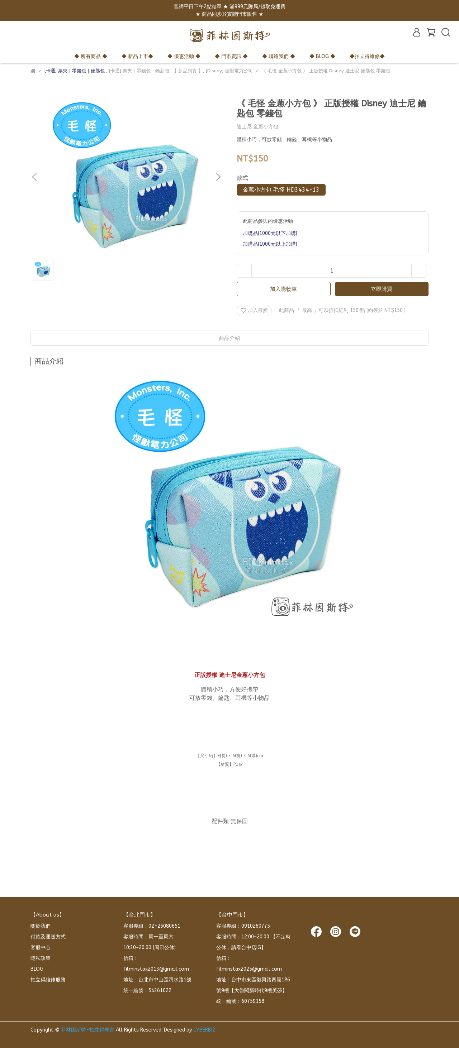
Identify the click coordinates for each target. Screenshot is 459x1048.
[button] (218, 177)
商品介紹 (229, 338)
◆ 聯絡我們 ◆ (278, 56)
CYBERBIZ (204, 1030)
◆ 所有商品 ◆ (90, 56)
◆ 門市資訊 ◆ (231, 56)
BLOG (36, 969)
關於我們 (40, 926)
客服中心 (40, 947)
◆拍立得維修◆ (367, 56)
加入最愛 (254, 310)
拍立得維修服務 (48, 980)
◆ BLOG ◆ (322, 56)
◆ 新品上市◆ (137, 56)
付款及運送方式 (48, 937)
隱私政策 (40, 958)
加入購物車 (283, 289)
